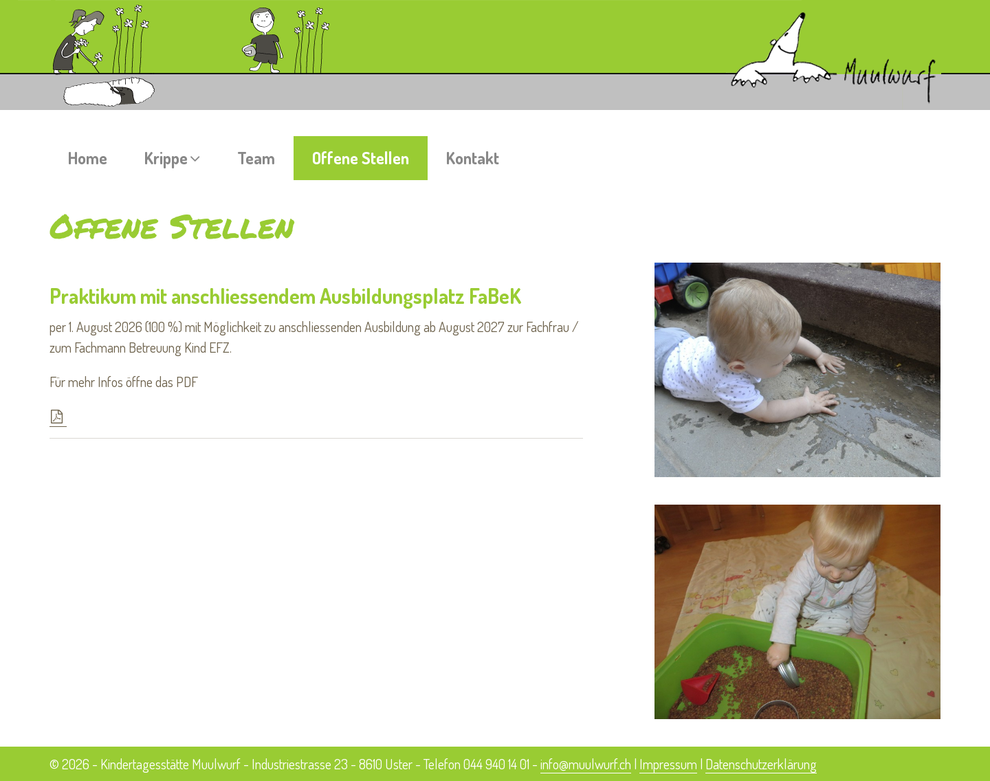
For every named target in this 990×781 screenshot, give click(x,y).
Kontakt (472, 157)
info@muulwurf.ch (585, 764)
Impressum (668, 764)
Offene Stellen (360, 157)
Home (87, 157)
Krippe (172, 157)
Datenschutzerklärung (761, 764)
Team (256, 157)
